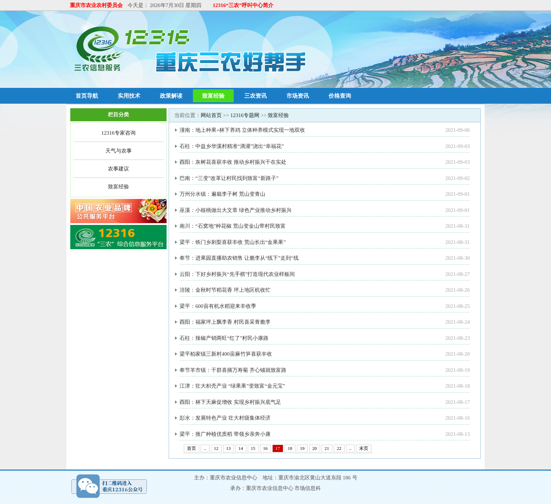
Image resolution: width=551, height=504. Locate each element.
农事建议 (118, 169)
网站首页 (211, 115)
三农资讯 (255, 96)
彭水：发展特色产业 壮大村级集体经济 (225, 418)
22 (339, 448)
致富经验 (213, 96)
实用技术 (129, 96)
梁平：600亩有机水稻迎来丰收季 (218, 306)
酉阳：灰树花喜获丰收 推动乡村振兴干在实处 (233, 162)
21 (327, 448)
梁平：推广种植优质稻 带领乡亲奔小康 (225, 434)
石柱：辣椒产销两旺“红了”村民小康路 (224, 338)
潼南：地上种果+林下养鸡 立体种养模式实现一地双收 (242, 130)
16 (265, 448)
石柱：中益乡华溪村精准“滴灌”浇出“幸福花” (232, 146)
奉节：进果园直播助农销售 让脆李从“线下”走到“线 (239, 258)
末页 (363, 448)
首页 (191, 448)
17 (278, 448)
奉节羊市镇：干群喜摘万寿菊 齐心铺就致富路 (233, 370)
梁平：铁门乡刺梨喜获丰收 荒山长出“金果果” (233, 242)
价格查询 (340, 96)
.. (205, 448)
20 (314, 448)
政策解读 (171, 96)
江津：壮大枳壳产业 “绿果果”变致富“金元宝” (232, 386)
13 (228, 448)
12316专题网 (244, 115)
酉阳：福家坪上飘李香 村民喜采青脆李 (225, 322)
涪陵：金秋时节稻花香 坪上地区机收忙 (225, 290)
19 (302, 448)
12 (216, 448)
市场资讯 (297, 96)
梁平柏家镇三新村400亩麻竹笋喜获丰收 (226, 354)
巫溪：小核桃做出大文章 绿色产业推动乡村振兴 (236, 210)
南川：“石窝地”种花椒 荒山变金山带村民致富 (233, 226)
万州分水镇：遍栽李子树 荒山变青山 (222, 194)
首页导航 (87, 96)
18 (290, 448)
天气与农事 (118, 151)
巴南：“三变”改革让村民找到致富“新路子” (229, 178)
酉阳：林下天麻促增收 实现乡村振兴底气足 (230, 402)
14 (241, 448)
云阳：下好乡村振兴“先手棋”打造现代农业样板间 (237, 274)
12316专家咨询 (118, 133)
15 (253, 448)
